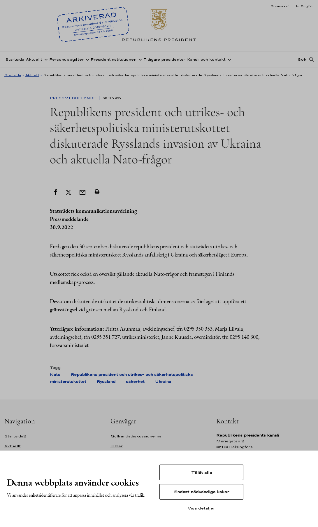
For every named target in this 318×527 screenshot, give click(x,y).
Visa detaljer (201, 508)
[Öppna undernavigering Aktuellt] (45, 59)
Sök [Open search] (302, 59)
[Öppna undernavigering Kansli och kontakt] (228, 59)
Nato (55, 374)
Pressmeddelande (73, 98)
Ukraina (163, 381)
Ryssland (106, 381)
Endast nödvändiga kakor (201, 491)
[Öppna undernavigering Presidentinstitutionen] (139, 59)
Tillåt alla (201, 472)
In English (305, 6)
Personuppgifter (66, 59)
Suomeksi (280, 6)
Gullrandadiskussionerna (135, 436)
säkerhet (135, 381)
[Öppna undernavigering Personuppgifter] (86, 59)
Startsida (14, 59)
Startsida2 (15, 436)
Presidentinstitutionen (113, 59)
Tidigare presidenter (164, 59)
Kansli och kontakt (206, 59)
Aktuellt (34, 59)
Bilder (116, 446)
